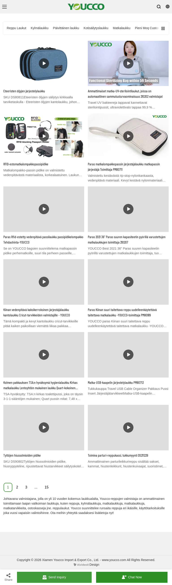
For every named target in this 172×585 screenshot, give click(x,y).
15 (47, 487)
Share (8, 577)
